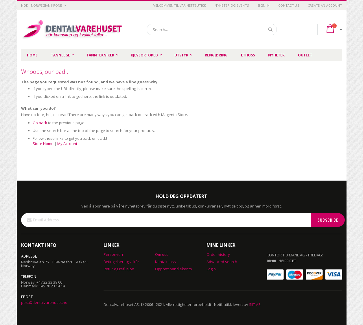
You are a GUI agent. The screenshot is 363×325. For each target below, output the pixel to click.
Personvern (114, 254)
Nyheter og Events (232, 5)
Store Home (43, 143)
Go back (40, 122)
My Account (67, 143)
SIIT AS (255, 304)
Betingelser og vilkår (121, 261)
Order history (218, 254)
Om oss (161, 254)
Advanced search (222, 261)
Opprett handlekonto (173, 268)
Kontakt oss (165, 261)
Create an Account (325, 5)
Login (211, 268)
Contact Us (288, 5)
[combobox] (212, 29)
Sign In (263, 5)
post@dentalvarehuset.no (44, 302)
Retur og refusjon (119, 268)
